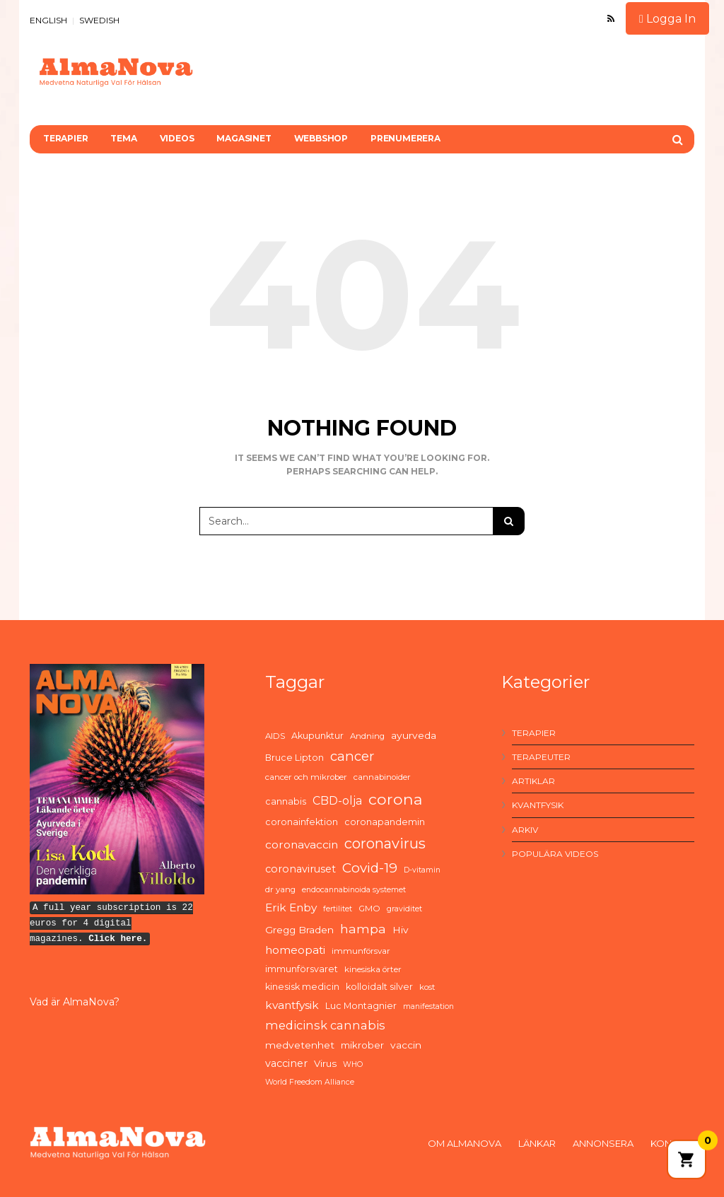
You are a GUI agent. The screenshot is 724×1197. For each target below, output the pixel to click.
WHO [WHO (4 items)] (353, 1064)
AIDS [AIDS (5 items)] (275, 736)
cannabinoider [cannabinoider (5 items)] (382, 777)
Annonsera (603, 1143)
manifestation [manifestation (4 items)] (428, 1006)
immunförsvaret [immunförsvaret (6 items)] (301, 969)
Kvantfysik (538, 805)
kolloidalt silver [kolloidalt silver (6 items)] (379, 986)
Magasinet (243, 138)
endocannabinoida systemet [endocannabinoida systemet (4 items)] (354, 889)
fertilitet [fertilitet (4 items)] (337, 908)
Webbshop (321, 138)
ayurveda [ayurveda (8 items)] (413, 735)
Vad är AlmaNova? (74, 1001)
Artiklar (533, 781)
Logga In (667, 18)
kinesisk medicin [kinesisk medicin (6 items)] (302, 986)
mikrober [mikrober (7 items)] (362, 1045)
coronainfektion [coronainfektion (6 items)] (301, 822)
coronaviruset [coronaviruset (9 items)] (300, 869)
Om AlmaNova (464, 1143)
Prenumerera (405, 138)
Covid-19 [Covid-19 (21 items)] (369, 868)
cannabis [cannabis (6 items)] (285, 801)
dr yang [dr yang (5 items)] (280, 889)
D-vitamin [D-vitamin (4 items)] (422, 870)
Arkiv (525, 829)
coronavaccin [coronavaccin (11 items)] (301, 844)
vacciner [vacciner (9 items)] (286, 1063)
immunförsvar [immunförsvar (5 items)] (361, 951)
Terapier (65, 138)
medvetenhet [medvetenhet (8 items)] (299, 1045)
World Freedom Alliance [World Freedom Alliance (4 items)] (309, 1082)
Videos (177, 138)
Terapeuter (541, 757)
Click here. (117, 939)
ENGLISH (48, 20)
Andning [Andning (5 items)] (367, 736)
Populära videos (555, 853)
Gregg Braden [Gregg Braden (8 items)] (299, 929)
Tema (123, 138)
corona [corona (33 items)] (395, 799)
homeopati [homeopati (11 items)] (295, 950)
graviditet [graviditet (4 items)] (404, 908)
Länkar (537, 1143)
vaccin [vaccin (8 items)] (405, 1045)
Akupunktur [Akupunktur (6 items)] (317, 735)
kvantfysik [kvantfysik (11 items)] (292, 1005)
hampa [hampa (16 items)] (363, 928)
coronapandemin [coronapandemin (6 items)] (384, 822)
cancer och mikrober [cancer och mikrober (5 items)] (306, 777)
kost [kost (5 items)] (427, 987)
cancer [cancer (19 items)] (352, 756)
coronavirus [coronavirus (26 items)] (385, 843)
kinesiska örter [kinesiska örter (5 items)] (373, 969)
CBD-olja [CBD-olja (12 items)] (337, 800)
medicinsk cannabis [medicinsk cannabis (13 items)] (325, 1025)
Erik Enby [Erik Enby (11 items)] (291, 907)
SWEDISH (99, 20)
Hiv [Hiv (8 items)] (400, 929)
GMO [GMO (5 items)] (369, 908)
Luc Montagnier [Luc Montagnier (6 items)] (361, 1005)
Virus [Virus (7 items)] (325, 1063)
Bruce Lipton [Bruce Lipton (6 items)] (294, 757)
